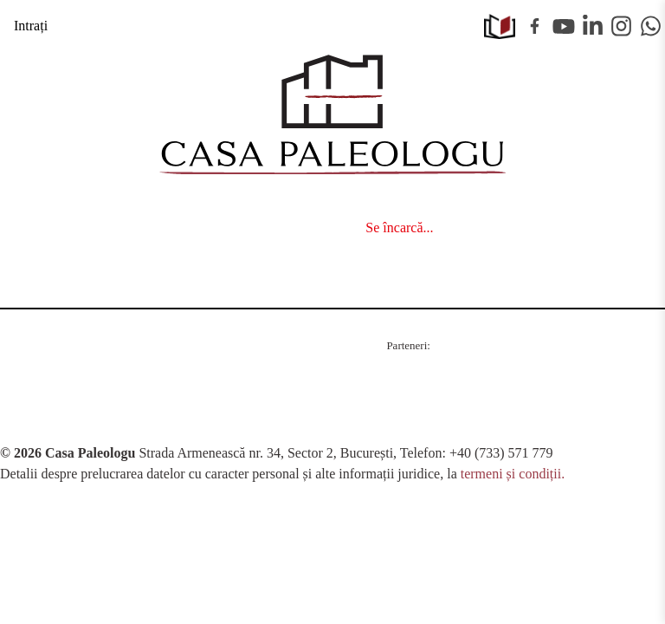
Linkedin (593, 26)
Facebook (535, 26)
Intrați (31, 25)
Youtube (563, 26)
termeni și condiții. (513, 473)
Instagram (621, 26)
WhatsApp (651, 26)
